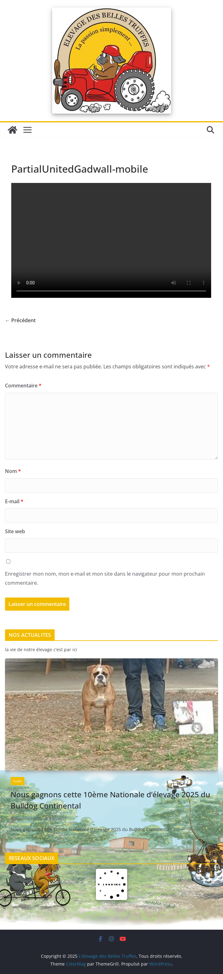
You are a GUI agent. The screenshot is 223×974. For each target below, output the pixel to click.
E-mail (14, 501)
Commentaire (23, 385)
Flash (17, 781)
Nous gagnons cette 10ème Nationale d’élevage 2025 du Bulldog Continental (110, 800)
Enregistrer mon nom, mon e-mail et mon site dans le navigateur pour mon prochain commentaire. (105, 578)
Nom (13, 471)
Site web (15, 531)
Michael (56, 818)
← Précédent (20, 320)
